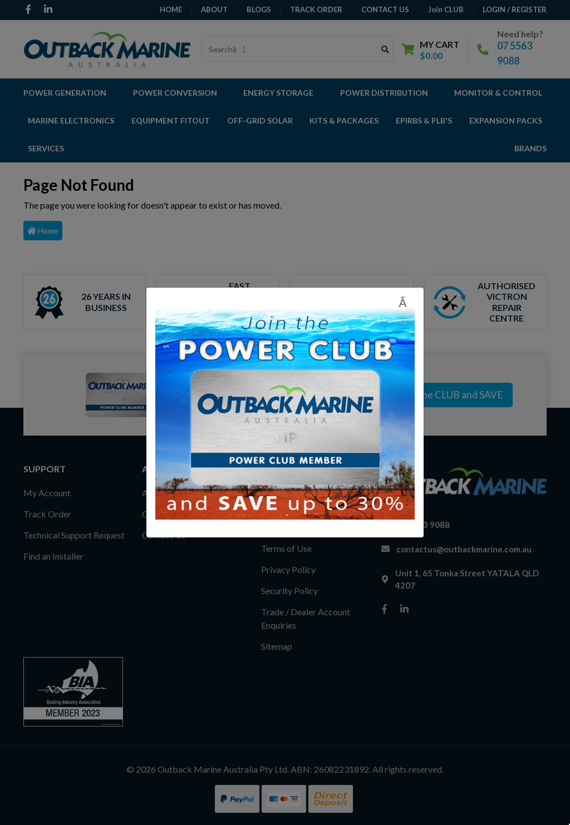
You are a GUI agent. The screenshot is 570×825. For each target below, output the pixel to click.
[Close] (407, 302)
